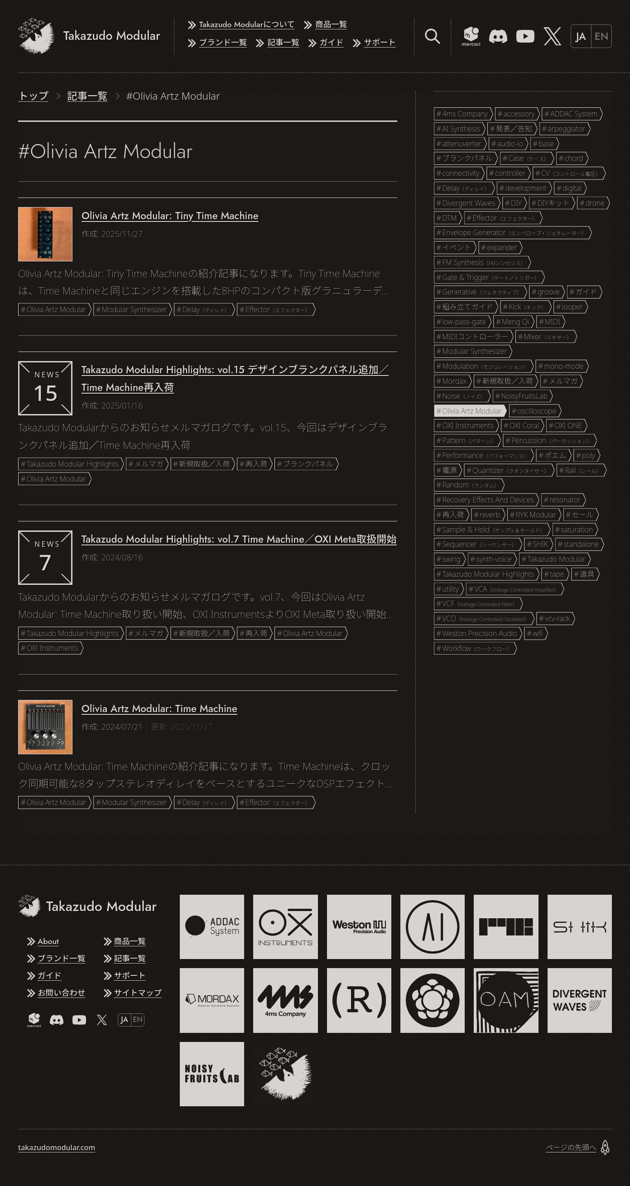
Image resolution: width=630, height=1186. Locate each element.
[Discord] (498, 36)
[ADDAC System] (212, 927)
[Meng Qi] (432, 1000)
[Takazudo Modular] (285, 1074)
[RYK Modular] (506, 927)
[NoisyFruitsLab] (212, 1074)
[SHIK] (580, 927)
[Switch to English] (591, 36)
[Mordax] (212, 1000)
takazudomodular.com (56, 1147)
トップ (33, 96)
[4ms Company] (285, 1000)
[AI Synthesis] (432, 927)
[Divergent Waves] (580, 1000)
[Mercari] (471, 36)
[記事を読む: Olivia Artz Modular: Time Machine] (207, 751)
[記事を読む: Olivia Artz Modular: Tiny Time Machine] (207, 259)
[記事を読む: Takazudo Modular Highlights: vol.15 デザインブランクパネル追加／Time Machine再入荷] (207, 420)
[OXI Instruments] (285, 927)
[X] (552, 36)
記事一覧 (87, 96)
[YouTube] (525, 36)
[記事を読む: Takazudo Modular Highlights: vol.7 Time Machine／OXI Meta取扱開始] (207, 589)
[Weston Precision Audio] (359, 927)
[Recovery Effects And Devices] (359, 1000)
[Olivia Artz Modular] (506, 1000)
